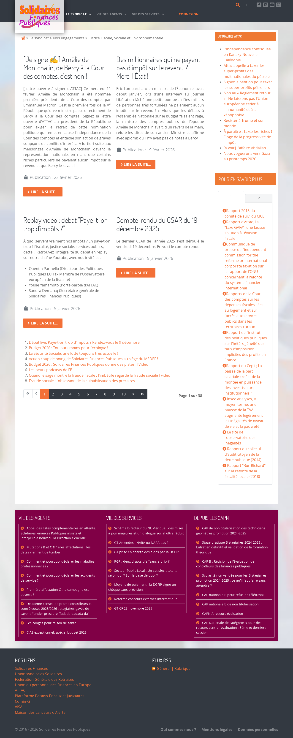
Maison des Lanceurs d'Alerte (40, 712)
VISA (18, 707)
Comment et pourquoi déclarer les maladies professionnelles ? (57, 564)
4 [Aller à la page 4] (70, 394)
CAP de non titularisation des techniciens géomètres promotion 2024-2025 (230, 530)
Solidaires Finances (31, 668)
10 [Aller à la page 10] (124, 394)
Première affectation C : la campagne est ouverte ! (55, 592)
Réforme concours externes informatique (145, 599)
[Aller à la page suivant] (133, 394)
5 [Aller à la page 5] (79, 394)
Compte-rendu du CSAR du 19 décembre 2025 (156, 224)
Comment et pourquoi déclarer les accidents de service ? (58, 578)
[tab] (231, 197)
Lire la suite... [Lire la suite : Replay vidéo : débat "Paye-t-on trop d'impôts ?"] (42, 323)
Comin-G (22, 701)
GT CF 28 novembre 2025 (132, 608)
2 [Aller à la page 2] (53, 394)
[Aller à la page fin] (142, 394)
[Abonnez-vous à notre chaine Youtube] (272, 5)
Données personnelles (256, 729)
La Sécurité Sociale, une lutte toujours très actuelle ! (73, 353)
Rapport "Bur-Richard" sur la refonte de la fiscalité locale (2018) (245, 471)
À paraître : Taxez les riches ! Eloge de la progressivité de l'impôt (248, 137)
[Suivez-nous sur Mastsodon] (265, 5)
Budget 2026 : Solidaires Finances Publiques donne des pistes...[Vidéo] (89, 364)
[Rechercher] (238, 5)
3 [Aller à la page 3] (62, 394)
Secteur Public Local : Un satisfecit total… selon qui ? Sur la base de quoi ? (142, 573)
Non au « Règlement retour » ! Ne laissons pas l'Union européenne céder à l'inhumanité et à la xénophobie (247, 104)
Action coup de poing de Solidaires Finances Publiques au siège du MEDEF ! (93, 359)
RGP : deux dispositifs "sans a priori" (141, 562)
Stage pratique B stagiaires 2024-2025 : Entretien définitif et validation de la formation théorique (232, 547)
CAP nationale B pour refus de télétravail (233, 595)
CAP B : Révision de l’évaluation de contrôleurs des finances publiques (225, 564)
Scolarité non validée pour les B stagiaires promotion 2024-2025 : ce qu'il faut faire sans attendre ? (231, 580)
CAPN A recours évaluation (222, 614)
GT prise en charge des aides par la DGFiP (146, 552)
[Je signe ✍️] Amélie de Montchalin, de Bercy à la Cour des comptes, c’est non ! (63, 67)
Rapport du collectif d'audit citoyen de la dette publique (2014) (243, 454)
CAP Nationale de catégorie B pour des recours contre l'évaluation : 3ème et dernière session (231, 628)
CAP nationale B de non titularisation (230, 604)
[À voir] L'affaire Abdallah (245, 148)
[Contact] (247, 5)
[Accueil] (39, 16)
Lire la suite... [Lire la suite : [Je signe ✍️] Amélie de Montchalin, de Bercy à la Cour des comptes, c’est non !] (42, 191)
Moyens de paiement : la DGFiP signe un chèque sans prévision (142, 587)
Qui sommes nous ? (178, 729)
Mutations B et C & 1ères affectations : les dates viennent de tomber (56, 549)
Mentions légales (216, 729)
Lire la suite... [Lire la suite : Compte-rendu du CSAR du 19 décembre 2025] (135, 272)
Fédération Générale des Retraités (44, 679)
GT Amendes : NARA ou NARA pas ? (140, 543)
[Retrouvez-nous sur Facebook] (259, 5)
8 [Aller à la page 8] (105, 394)
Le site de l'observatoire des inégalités (240, 437)
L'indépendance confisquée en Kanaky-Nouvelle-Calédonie (247, 54)
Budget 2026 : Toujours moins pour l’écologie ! (68, 348)
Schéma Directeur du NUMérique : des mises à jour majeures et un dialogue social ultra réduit (146, 530)
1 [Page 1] (44, 394)
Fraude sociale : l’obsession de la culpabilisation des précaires (82, 381)
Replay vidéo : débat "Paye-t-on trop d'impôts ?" (65, 224)
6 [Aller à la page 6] (88, 394)
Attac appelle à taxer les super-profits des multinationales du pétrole (247, 71)
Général (164, 668)
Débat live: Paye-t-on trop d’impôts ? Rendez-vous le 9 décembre (84, 342)
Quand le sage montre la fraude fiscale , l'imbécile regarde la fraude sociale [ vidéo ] (100, 375)
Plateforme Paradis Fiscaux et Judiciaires (49, 696)
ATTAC (20, 690)
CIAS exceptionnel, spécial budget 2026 (56, 633)
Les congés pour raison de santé (51, 623)
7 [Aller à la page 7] (96, 394)
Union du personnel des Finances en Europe (53, 685)
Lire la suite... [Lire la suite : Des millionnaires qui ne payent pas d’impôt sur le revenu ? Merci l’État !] (135, 164)
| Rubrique (180, 668)
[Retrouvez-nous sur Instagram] (278, 5)
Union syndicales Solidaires (38, 674)
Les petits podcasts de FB (50, 370)
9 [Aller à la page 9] (114, 394)
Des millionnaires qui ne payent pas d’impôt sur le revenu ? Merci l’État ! (158, 67)
